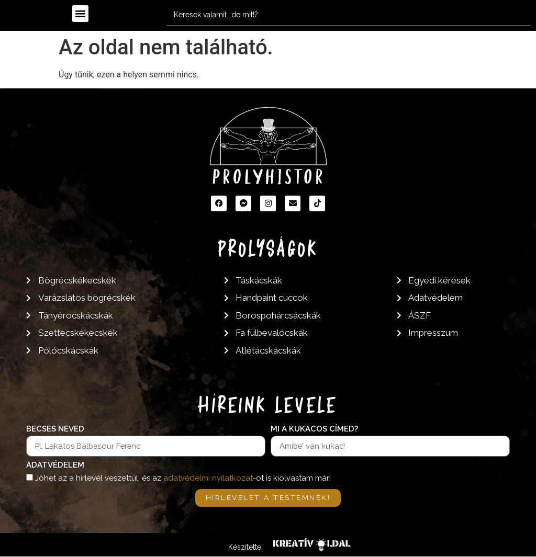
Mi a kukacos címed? (314, 429)
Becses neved (55, 429)
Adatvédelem (55, 465)
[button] (80, 13)
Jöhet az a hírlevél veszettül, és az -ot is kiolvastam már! (183, 478)
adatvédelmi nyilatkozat (208, 478)
